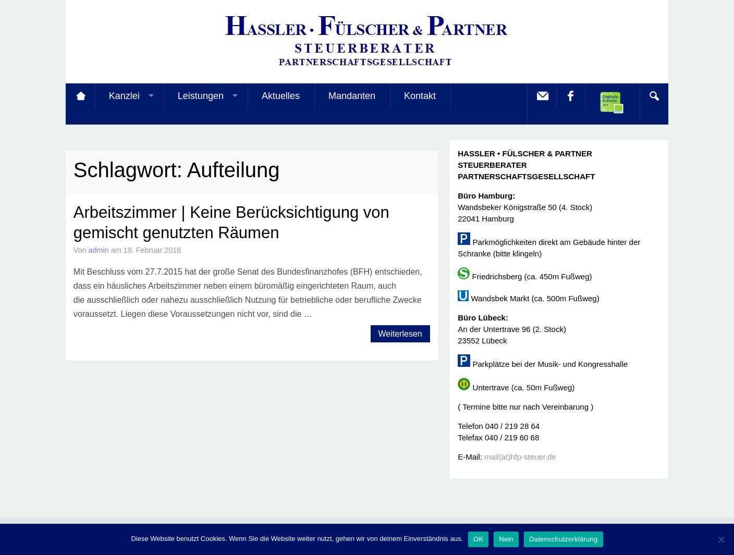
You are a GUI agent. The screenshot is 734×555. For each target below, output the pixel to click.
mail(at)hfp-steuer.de (520, 456)
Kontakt (420, 96)
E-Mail (542, 95)
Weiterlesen (400, 333)
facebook (570, 95)
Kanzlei (124, 96)
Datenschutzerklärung (563, 539)
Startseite (80, 95)
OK (478, 539)
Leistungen (201, 96)
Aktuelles (281, 96)
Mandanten (351, 96)
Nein (506, 539)
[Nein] (721, 539)
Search (654, 95)
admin (99, 250)
